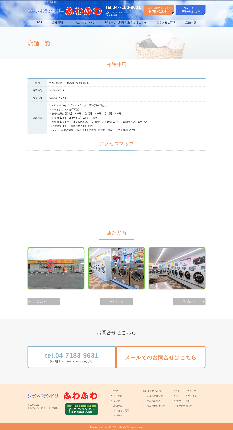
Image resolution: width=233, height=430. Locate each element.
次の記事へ (43, 301)
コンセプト (119, 399)
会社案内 (117, 395)
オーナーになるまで (186, 395)
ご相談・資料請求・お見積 (158, 10)
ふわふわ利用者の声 (155, 404)
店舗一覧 (190, 22)
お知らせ (117, 414)
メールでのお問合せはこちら (164, 358)
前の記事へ (189, 301)
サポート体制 (183, 399)
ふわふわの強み (153, 399)
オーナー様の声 (184, 404)
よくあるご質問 (166, 22)
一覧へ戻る (116, 301)
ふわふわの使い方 (154, 395)
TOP (39, 22)
